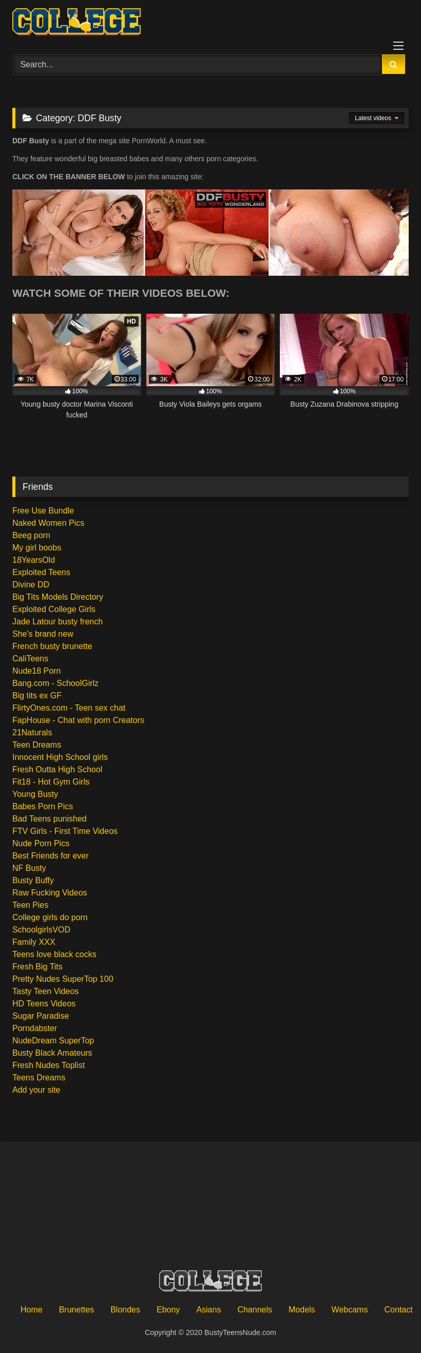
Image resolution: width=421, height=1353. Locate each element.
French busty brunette (52, 646)
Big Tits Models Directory (57, 597)
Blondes (125, 1309)
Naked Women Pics (48, 523)
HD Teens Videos (43, 1003)
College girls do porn (50, 917)
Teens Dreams (38, 1077)
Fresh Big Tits (37, 966)
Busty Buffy (33, 880)
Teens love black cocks (54, 954)
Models (302, 1309)
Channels (254, 1309)
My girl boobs (36, 547)
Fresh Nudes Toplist (48, 1065)
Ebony (168, 1309)
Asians (208, 1309)
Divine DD (30, 584)
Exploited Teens (41, 572)
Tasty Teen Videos (45, 991)
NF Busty (29, 868)
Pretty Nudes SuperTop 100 (62, 979)
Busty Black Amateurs (52, 1053)
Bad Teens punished (49, 818)
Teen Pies (30, 905)
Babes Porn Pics (42, 806)
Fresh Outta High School (57, 769)
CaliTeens (30, 658)
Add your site (36, 1089)
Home (32, 1309)
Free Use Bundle (43, 510)
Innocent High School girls (60, 757)
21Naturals (32, 732)
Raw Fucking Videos (49, 892)
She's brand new (42, 634)
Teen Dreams (36, 744)
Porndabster (34, 1028)
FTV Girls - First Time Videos (65, 831)
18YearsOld (33, 560)
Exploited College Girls (53, 609)
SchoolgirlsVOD (41, 929)
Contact (398, 1309)
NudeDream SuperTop (53, 1040)
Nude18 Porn (36, 670)
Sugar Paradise (40, 1016)
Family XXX (33, 942)
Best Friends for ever (50, 855)
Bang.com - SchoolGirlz (55, 683)
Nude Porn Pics (40, 843)
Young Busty (35, 794)
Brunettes (76, 1309)
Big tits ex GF (37, 695)
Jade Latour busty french (57, 621)
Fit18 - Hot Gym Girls (50, 781)
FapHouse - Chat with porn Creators (78, 720)
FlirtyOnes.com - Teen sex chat (68, 707)
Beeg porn (31, 535)
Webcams (350, 1309)
